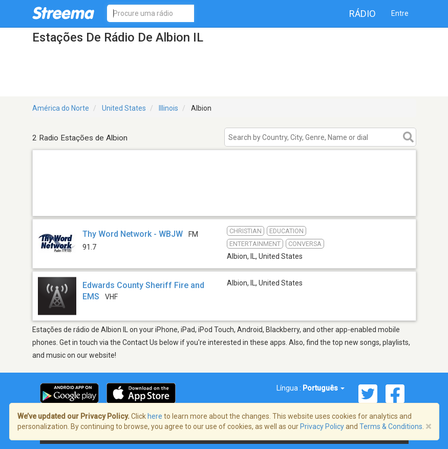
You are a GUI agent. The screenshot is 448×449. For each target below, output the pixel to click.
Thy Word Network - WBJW (132, 234)
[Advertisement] (224, 202)
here (154, 416)
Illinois (168, 108)
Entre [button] (400, 13)
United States (124, 108)
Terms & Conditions (390, 426)
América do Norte (60, 108)
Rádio (362, 13)
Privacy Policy (322, 426)
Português (324, 388)
